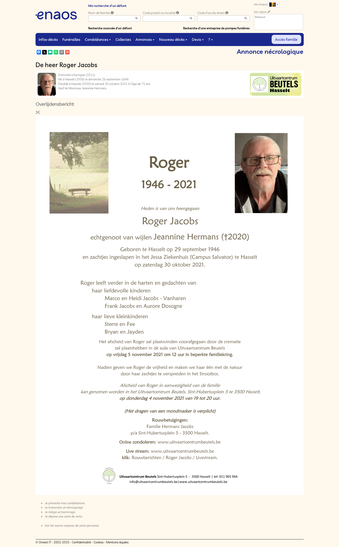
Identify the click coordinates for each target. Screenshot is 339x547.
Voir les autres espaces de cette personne (72, 525)
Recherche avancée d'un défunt (110, 28)
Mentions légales (117, 542)
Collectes (123, 39)
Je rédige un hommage (60, 512)
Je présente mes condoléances (65, 503)
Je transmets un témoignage (64, 507)
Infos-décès (48, 39)
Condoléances (98, 39)
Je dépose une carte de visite (63, 516)
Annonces (144, 39)
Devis (198, 39)
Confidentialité (81, 542)
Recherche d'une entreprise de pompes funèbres (216, 28)
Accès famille (286, 39)
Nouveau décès (173, 39)
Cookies (99, 542)
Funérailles (71, 39)
